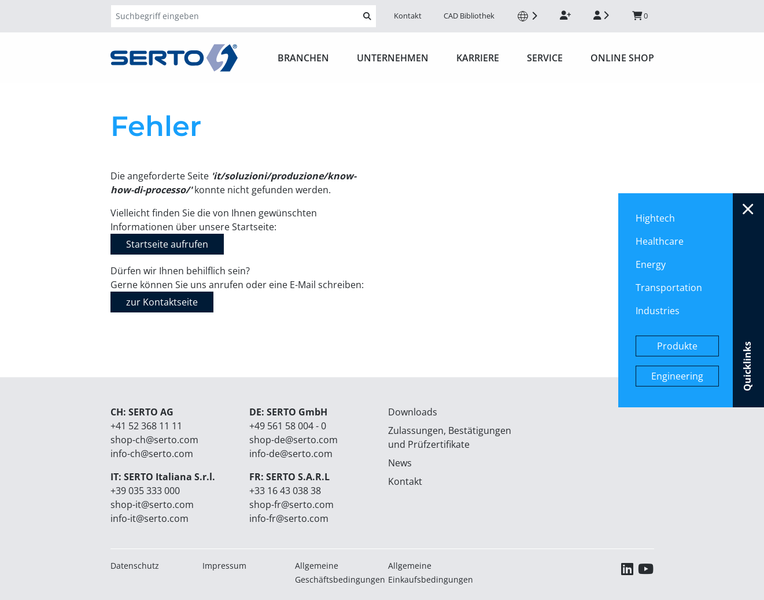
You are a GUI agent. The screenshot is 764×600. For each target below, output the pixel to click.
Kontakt (408, 15)
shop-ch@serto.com (154, 439)
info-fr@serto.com (289, 518)
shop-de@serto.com (293, 439)
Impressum (224, 565)
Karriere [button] (477, 57)
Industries (658, 310)
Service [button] (545, 57)
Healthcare (660, 241)
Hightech (655, 218)
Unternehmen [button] (393, 57)
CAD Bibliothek (469, 15)
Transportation (669, 287)
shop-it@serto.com (152, 504)
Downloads (412, 412)
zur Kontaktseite (162, 302)
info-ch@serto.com (151, 453)
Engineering (677, 376)
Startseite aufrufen (167, 244)
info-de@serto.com (291, 453)
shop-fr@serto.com (291, 504)
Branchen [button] (303, 57)
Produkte (677, 346)
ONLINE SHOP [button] (622, 57)
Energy (651, 264)
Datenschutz (134, 565)
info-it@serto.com (149, 518)
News (400, 463)
